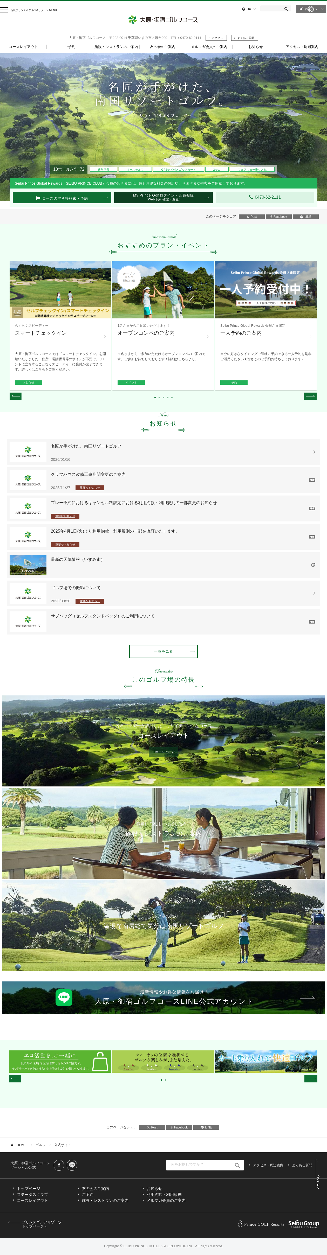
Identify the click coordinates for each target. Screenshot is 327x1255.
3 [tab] (167, 153)
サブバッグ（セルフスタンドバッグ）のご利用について (103, 616)
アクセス (217, 37)
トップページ (28, 1188)
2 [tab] (163, 153)
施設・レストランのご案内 (105, 1200)
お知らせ (154, 1188)
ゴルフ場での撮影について (76, 587)
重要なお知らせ (90, 487)
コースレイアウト (32, 1200)
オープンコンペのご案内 (146, 333)
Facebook (278, 217)
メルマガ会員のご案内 (166, 1200)
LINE (305, 217)
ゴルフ (41, 1145)
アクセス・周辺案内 (268, 1165)
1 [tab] (159, 153)
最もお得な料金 (151, 183)
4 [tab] (167, 397)
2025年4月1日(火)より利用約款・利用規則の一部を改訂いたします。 (115, 531)
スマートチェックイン (41, 333)
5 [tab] (172, 397)
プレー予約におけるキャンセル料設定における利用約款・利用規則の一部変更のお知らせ (134, 502)
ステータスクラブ (32, 1194)
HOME (22, 1145)
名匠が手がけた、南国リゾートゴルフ (86, 446)
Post (252, 217)
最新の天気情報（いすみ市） (78, 559)
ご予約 (87, 1194)
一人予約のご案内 (241, 333)
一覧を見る (163, 651)
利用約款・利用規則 (164, 1194)
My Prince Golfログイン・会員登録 (163, 197)
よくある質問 (245, 37)
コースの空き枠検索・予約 (65, 198)
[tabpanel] (163, 127)
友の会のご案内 (95, 1188)
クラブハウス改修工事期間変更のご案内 (88, 474)
